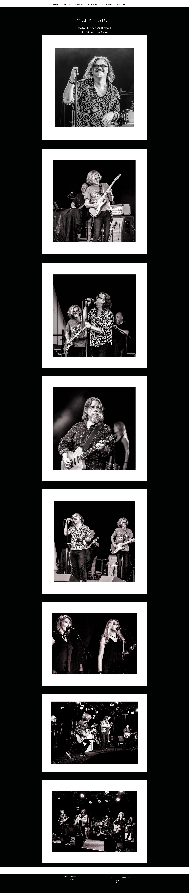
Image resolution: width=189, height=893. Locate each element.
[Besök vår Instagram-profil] (117, 881)
